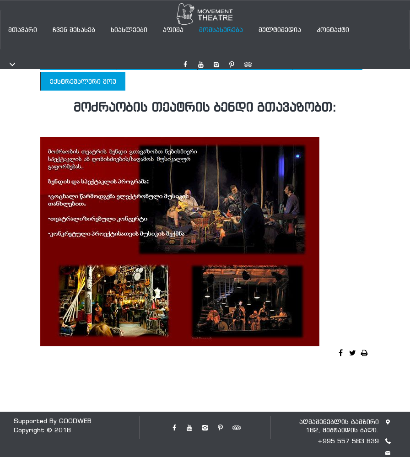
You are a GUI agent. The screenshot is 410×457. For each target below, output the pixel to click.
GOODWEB (75, 421)
